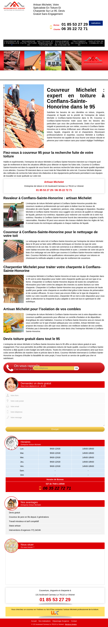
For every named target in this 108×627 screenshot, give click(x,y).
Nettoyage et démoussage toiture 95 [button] (45, 43)
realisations (96, 23)
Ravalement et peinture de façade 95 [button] (62, 43)
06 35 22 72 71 (74, 29)
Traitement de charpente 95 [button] (79, 43)
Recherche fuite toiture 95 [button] (29, 43)
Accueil (34, 621)
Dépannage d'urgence (60, 621)
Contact (74, 621)
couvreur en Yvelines (34, 609)
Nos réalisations (44, 621)
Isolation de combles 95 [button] (96, 42)
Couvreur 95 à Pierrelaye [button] (12, 42)
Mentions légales (71, 624)
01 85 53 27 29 (74, 24)
